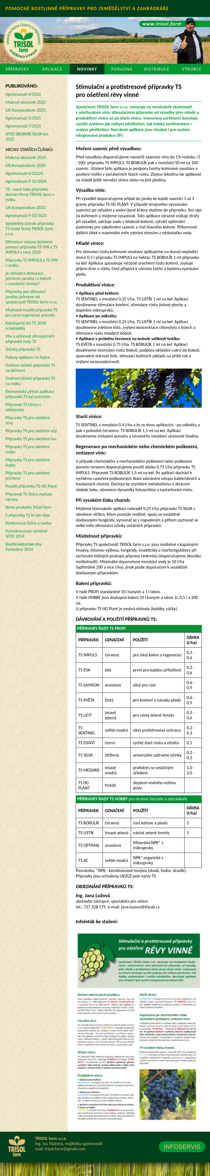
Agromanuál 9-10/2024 (26, 181)
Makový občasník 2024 (25, 157)
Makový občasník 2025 (25, 102)
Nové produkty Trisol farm (28, 507)
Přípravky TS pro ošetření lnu (30, 438)
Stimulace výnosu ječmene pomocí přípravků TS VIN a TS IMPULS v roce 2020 (31, 247)
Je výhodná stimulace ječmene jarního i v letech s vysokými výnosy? (28, 278)
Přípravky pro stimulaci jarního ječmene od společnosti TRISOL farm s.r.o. (31, 297)
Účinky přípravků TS (22, 349)
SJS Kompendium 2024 (25, 165)
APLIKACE (52, 69)
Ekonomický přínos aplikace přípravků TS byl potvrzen (29, 394)
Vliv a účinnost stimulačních (29, 339)
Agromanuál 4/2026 (23, 94)
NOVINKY (87, 69)
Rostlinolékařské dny (23, 546)
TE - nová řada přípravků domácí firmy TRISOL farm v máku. (29, 194)
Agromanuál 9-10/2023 (26, 215)
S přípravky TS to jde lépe (27, 515)
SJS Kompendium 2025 (25, 110)
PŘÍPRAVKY (17, 69)
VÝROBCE (192, 69)
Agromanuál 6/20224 (24, 173)
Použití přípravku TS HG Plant (31, 486)
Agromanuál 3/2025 (23, 118)
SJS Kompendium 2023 (25, 207)
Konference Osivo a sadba (28, 523)
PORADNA (121, 69)
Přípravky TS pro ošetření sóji (31, 430)
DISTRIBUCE (157, 69)
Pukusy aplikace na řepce (27, 357)
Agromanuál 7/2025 (23, 126)
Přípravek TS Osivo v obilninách (23, 407)
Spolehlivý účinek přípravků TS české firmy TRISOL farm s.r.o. (29, 228)
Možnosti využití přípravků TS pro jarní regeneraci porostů (31, 312)
